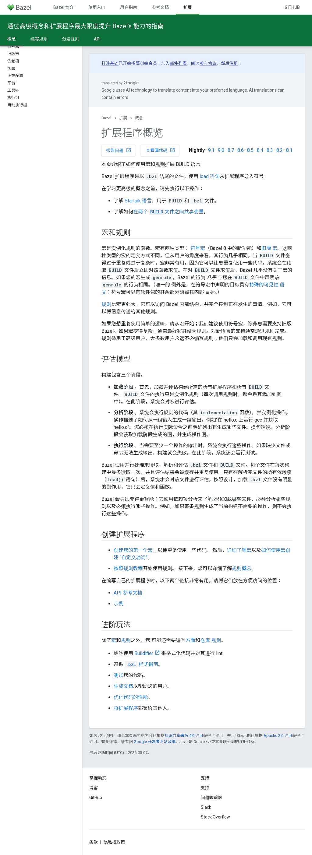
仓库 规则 (210, 640)
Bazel (106, 118)
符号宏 (197, 248)
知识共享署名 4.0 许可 (184, 735)
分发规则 (70, 39)
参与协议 (208, 63)
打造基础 (110, 63)
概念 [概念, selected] (11, 39)
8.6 (240, 150)
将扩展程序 (126, 708)
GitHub (292, 7)
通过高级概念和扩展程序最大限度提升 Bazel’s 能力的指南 (85, 26)
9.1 (211, 150)
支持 (205, 787)
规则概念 (241, 568)
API (97, 39)
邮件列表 (178, 63)
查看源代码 (160, 150)
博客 (93, 787)
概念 (139, 118)
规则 (106, 304)
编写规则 (39, 39)
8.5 (250, 150)
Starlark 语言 (138, 201)
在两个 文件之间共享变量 (168, 212)
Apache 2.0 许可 (278, 735)
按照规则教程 (128, 568)
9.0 (221, 150)
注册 (233, 63)
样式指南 (141, 664)
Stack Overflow (215, 817)
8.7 (231, 150)
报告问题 (118, 150)
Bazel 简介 (63, 7)
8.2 (279, 150)
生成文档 (123, 686)
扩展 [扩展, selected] (187, 7)
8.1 (289, 150)
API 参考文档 (128, 593)
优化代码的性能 (131, 697)
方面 (190, 640)
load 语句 (210, 176)
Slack (206, 807)
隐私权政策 (114, 842)
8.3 (270, 150)
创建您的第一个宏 (133, 550)
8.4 (260, 150)
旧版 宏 (269, 248)
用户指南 (128, 7)
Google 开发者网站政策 (155, 741)
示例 (118, 604)
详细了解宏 (239, 550)
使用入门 (96, 7)
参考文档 (160, 7)
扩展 (123, 118)
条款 (93, 842)
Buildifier (143, 653)
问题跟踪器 (211, 797)
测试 (118, 675)
